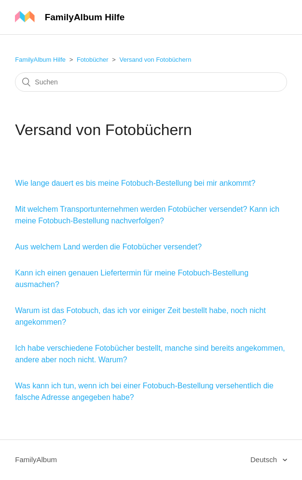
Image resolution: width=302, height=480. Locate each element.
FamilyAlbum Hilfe (40, 59)
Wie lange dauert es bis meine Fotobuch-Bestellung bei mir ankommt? (135, 183)
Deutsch (264, 459)
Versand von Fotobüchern (156, 59)
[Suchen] (151, 82)
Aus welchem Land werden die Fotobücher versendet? (108, 247)
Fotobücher (93, 59)
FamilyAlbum (36, 459)
